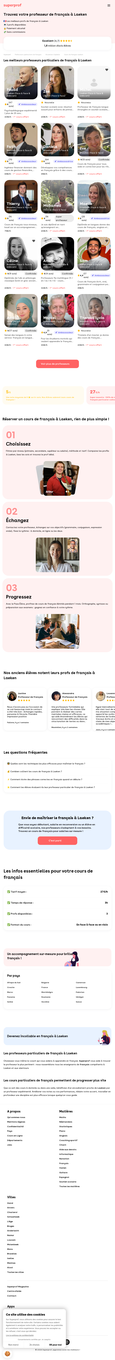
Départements (14, 1142)
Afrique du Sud (13, 983)
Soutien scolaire (68, 1185)
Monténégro (47, 992)
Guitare (63, 1175)
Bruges (10, 1231)
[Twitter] (57, 1350)
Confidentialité (15, 1127)
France (44, 988)
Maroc (10, 992)
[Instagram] (67, 1350)
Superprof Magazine (18, 1293)
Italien (62, 1170)
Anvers (10, 1211)
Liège (10, 1226)
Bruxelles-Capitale (53, 54)
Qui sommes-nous (16, 1118)
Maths (62, 1118)
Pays (9, 1132)
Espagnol (64, 1180)
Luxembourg (81, 988)
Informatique (66, 1156)
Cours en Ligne (15, 1137)
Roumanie (45, 997)
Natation (64, 1161)
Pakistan (80, 992)
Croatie (11, 988)
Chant (62, 1146)
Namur (11, 1240)
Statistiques (66, 1127)
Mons (10, 1255)
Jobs (9, 1146)
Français (64, 1166)
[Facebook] (48, 1350)
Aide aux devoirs (68, 1151)
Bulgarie (45, 983)
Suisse (79, 1002)
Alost (10, 1274)
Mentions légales (16, 1122)
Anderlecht (13, 1235)
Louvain (11, 1245)
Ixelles (10, 1264)
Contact (11, 1303)
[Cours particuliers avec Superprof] (13, 5)
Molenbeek (13, 1250)
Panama (11, 997)
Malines (11, 1269)
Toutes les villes (15, 1279)
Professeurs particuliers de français (28, 54)
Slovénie (45, 1002)
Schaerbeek (13, 1221)
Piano (62, 1132)
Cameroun (81, 983)
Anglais (63, 1137)
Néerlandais (66, 1122)
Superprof (7, 54)
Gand (10, 1207)
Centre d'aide (14, 1298)
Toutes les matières (69, 1190)
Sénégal (80, 997)
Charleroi (12, 1216)
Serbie (10, 1002)
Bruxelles (12, 1260)
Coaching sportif (68, 1142)
